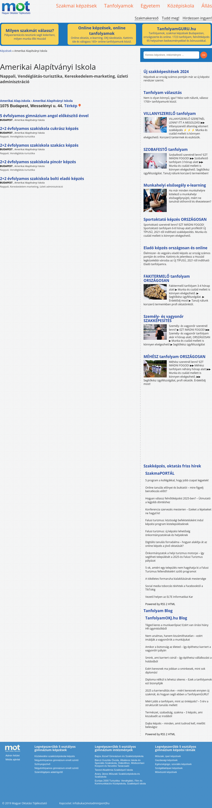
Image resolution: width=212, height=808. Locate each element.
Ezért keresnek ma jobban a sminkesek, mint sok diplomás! (175, 670)
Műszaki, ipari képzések (168, 756)
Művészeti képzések (166, 772)
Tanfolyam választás (163, 92)
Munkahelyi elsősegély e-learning (175, 185)
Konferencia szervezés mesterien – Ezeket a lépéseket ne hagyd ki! (178, 511)
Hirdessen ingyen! (197, 18)
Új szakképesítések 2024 (166, 71)
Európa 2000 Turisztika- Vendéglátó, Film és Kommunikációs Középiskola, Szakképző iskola (120, 782)
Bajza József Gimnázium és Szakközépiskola (119, 756)
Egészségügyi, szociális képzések (173, 764)
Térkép (72, 106)
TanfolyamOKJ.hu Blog (166, 618)
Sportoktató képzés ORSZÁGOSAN (175, 219)
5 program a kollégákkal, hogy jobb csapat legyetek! (177, 480)
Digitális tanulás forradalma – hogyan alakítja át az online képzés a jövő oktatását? (176, 544)
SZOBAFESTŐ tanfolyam (166, 149)
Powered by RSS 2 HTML (160, 604)
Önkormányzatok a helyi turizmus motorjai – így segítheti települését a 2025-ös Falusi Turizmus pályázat (174, 556)
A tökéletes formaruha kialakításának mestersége (175, 579)
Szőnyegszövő (42, 764)
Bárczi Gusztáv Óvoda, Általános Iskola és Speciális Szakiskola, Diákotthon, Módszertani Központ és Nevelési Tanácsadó (119, 763)
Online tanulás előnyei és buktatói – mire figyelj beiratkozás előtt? (174, 489)
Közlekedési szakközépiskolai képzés (54, 756)
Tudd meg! (170, 18)
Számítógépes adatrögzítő (48, 772)
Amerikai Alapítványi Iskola (30, 120)
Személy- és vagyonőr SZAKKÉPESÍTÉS (164, 318)
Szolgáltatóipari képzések (169, 768)
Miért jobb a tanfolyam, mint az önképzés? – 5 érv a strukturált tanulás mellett (176, 703)
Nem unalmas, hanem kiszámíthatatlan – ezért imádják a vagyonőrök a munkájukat (174, 637)
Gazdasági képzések (166, 760)
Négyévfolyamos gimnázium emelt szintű (56, 760)
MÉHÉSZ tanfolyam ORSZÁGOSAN (174, 356)
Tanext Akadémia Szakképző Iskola (114, 770)
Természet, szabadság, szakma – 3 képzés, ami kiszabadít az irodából (174, 714)
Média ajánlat (13, 759)
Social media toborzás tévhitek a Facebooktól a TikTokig (174, 588)
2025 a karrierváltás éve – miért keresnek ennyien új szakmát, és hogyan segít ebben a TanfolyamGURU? (177, 692)
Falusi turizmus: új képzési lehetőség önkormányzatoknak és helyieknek (167, 533)
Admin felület (13, 755)
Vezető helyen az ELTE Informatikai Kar (169, 597)
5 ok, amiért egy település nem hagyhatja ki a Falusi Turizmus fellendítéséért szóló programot (176, 569)
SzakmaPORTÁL (159, 473)
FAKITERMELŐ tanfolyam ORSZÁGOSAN (167, 278)
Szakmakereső (146, 18)
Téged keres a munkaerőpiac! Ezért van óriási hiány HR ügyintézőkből (176, 627)
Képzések (6, 51)
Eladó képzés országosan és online (175, 247)
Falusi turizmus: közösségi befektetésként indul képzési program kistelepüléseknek (174, 522)
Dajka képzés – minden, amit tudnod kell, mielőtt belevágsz (175, 725)
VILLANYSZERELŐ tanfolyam (170, 113)
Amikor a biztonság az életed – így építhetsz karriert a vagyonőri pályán (178, 648)
